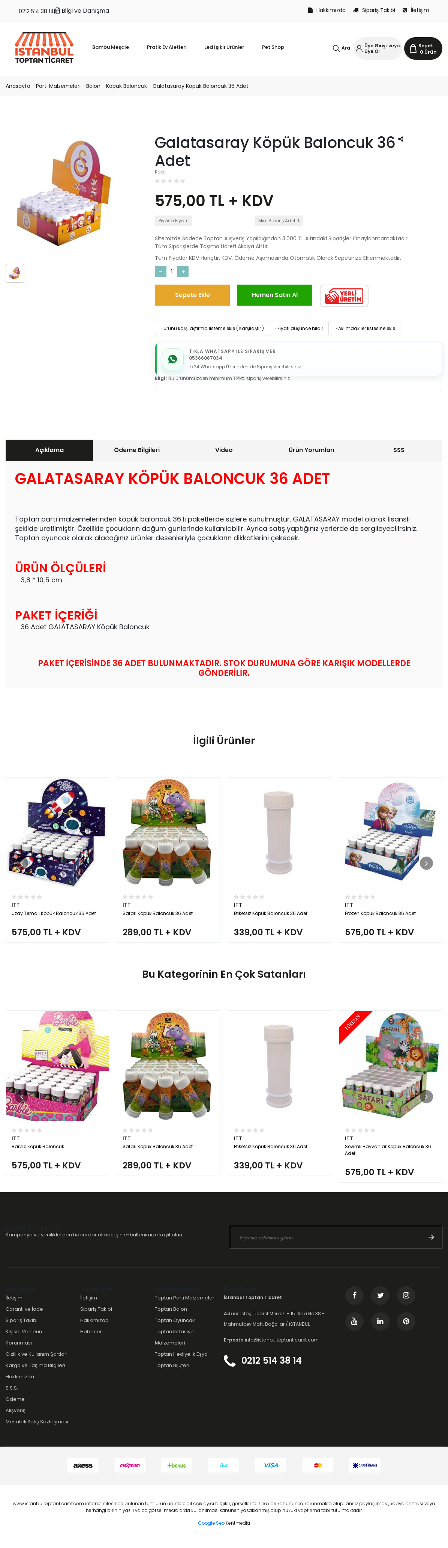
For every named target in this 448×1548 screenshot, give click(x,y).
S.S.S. (12, 1394)
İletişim (416, 10)
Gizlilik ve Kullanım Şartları (36, 1360)
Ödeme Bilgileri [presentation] (137, 450)
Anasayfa (18, 86)
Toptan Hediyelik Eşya (181, 1360)
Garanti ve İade (24, 1315)
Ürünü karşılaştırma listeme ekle (197, 328)
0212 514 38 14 (36, 11)
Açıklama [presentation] (49, 450)
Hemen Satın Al (275, 295)
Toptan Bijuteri (172, 1371)
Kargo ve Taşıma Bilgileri (35, 1371)
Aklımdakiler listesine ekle (365, 328)
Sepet (425, 45)
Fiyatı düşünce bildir (298, 328)
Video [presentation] (224, 450)
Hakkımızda (327, 10)
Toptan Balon (171, 1315)
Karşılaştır (250, 328)
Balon (93, 86)
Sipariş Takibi (374, 10)
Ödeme (15, 1405)
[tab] (49, 450)
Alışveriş (15, 1416)
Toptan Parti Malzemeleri (185, 1304)
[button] (21, 864)
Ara (346, 48)
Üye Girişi (375, 45)
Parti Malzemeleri (58, 86)
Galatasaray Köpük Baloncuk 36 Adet (201, 86)
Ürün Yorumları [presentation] (311, 450)
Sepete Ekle (192, 295)
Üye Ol (372, 51)
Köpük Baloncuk (126, 86)
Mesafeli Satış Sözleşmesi (37, 1428)
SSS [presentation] (399, 450)
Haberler (91, 1337)
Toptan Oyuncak (175, 1326)
